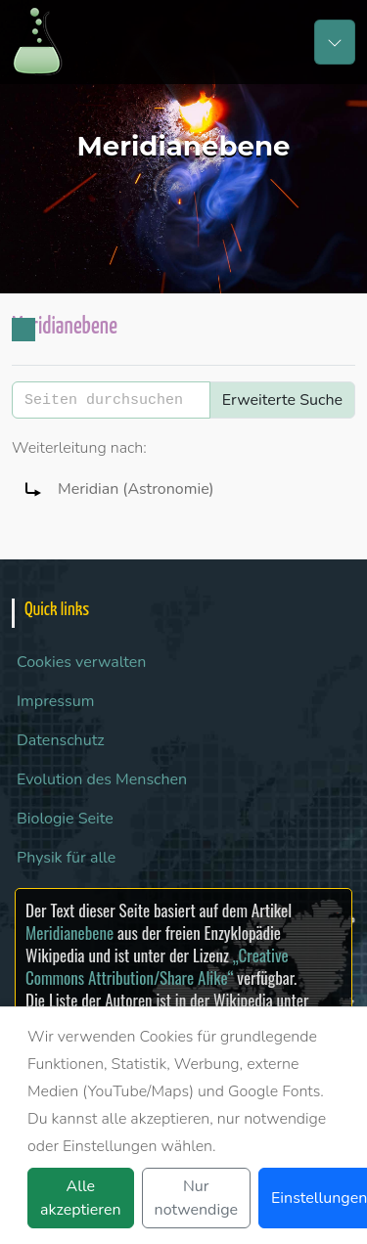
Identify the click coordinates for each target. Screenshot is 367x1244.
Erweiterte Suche (282, 400)
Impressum (55, 701)
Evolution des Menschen (102, 779)
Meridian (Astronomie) (136, 489)
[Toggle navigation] (334, 42)
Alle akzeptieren (80, 1198)
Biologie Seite (65, 818)
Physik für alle (66, 857)
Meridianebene (69, 932)
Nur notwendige (196, 1198)
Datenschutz (61, 740)
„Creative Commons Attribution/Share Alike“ (157, 966)
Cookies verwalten (81, 662)
